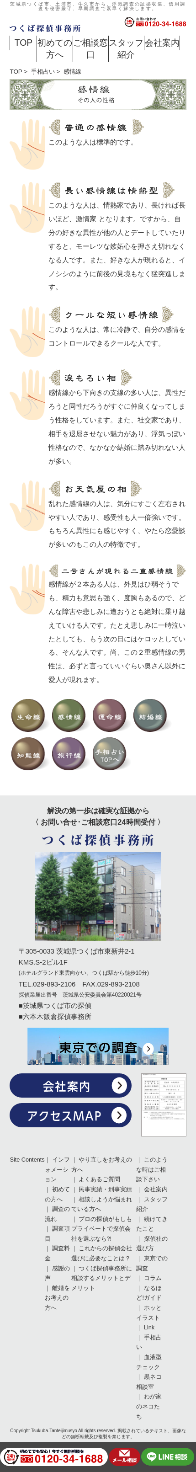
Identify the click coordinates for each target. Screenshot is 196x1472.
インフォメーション (57, 1170)
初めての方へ (54, 48)
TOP (24, 42)
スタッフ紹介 (126, 48)
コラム (153, 1278)
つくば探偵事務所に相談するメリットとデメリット (101, 1278)
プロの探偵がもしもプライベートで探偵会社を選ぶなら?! (101, 1229)
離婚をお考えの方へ (57, 1298)
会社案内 (162, 42)
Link (149, 1327)
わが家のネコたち (149, 1406)
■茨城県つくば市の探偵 (55, 1005)
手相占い (43, 71)
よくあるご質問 (99, 1179)
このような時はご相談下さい (152, 1170)
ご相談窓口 (90, 48)
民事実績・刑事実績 (105, 1189)
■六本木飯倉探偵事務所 (55, 1016)
